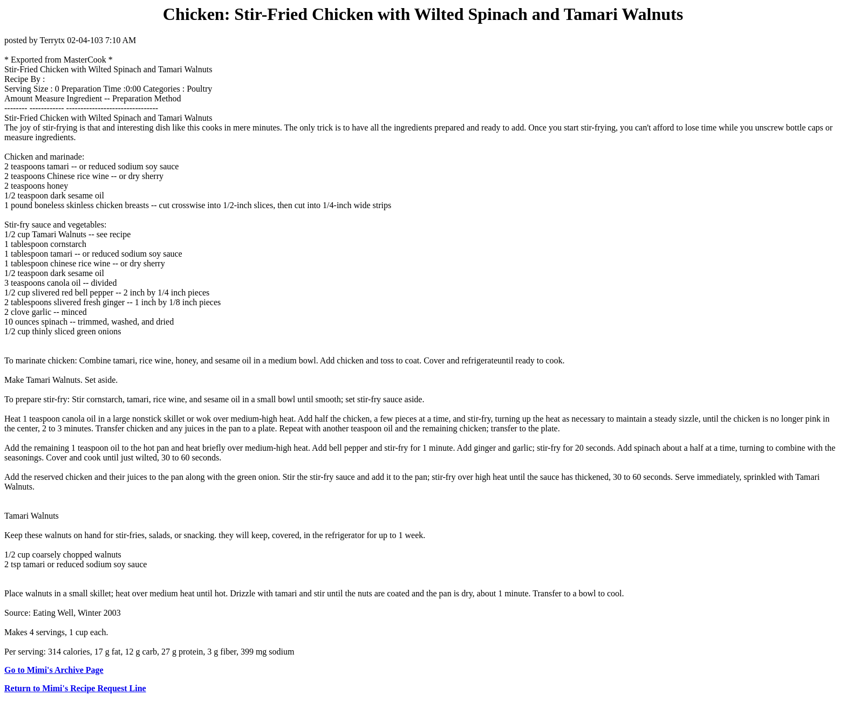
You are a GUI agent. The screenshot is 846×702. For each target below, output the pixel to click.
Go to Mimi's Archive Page (54, 670)
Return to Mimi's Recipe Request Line (75, 688)
